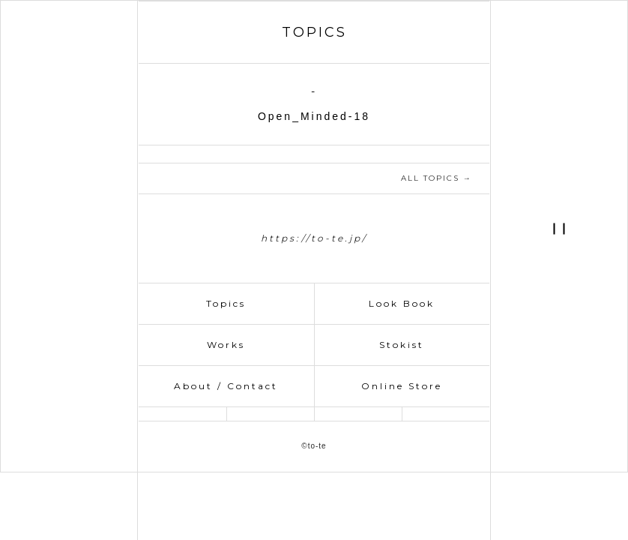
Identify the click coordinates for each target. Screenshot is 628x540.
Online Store (401, 386)
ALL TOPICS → (436, 178)
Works (226, 344)
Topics (226, 303)
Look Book (402, 303)
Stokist (401, 344)
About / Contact (226, 386)
